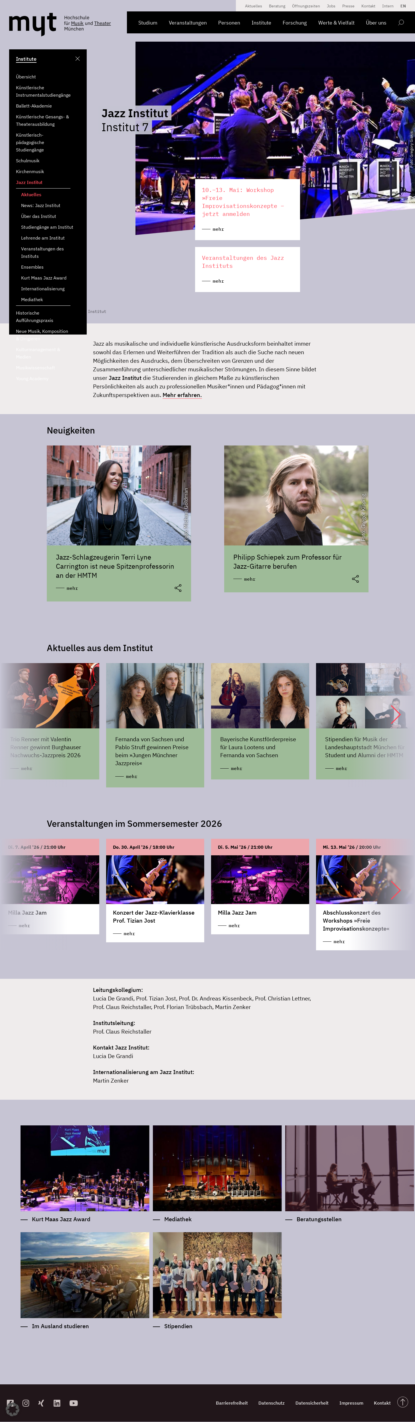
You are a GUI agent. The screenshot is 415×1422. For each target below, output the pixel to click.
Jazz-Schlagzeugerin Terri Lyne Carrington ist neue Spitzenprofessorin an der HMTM (115, 566)
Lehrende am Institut (43, 238)
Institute (261, 22)
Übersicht (26, 77)
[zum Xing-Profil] (43, 1403)
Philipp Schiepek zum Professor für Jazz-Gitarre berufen (287, 561)
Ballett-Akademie (34, 106)
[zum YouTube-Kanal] (74, 1403)
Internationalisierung (42, 288)
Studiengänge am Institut (47, 227)
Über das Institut (38, 216)
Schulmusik (27, 160)
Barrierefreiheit (229, 1403)
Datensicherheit (310, 1403)
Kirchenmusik (30, 171)
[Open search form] (401, 23)
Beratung (277, 6)
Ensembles (32, 267)
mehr (72, 588)
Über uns (376, 22)
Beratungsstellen (319, 1220)
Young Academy (32, 378)
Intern (388, 6)
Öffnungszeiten (306, 6)
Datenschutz (269, 1403)
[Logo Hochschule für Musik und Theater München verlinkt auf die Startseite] (32, 25)
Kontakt (368, 6)
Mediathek (32, 299)
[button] (390, 714)
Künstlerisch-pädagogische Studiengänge (30, 142)
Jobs (331, 6)
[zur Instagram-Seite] (28, 1403)
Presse (348, 6)
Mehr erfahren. (182, 395)
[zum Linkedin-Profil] (59, 1403)
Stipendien (178, 1326)
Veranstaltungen (188, 22)
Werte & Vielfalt (336, 22)
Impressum (350, 1403)
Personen (229, 22)
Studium (147, 22)
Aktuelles (31, 194)
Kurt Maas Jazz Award (43, 278)
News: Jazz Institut (40, 205)
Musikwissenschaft (35, 367)
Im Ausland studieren (60, 1326)
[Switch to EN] (402, 6)
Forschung (295, 22)
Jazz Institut (29, 182)
